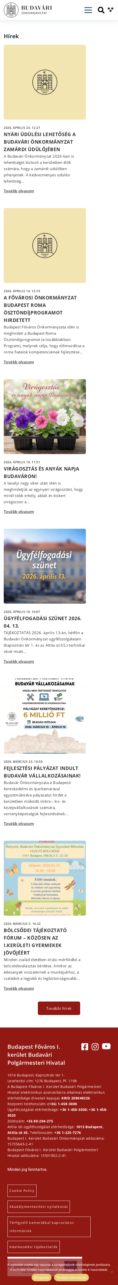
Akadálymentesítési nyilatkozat (38, 1206)
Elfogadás (41, 1278)
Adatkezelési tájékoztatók (33, 1247)
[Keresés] (101, 10)
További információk (71, 1278)
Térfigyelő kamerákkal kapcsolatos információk (41, 1226)
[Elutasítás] (111, 1271)
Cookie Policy (22, 1190)
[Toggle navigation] (88, 10)
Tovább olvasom (19, 190)
